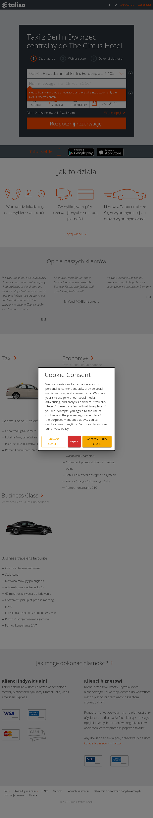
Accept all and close (97, 441)
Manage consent (54, 441)
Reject (74, 441)
